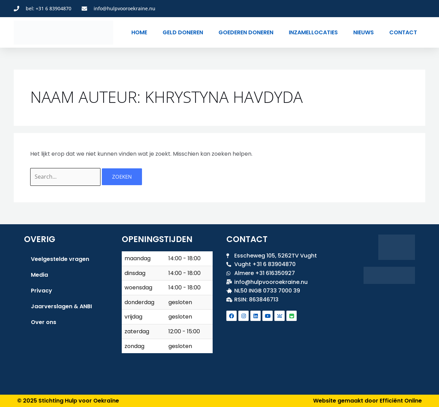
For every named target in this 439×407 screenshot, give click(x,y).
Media (39, 275)
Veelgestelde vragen (60, 259)
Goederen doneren (245, 32)
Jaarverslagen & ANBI (61, 306)
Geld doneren (183, 32)
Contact (403, 32)
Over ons (43, 322)
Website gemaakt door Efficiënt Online (367, 401)
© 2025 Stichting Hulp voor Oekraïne (68, 401)
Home (139, 32)
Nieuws (363, 32)
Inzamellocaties (313, 32)
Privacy (41, 291)
